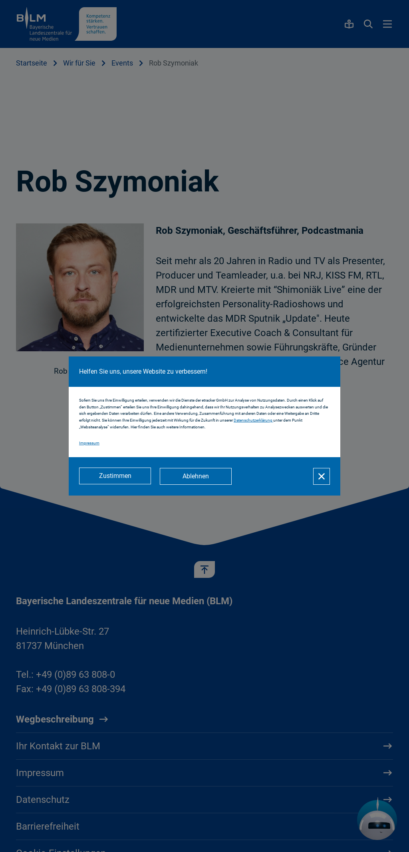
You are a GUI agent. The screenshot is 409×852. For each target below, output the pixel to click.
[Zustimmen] (115, 476)
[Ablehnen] (196, 476)
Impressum (89, 443)
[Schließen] (321, 476)
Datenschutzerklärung (253, 420)
